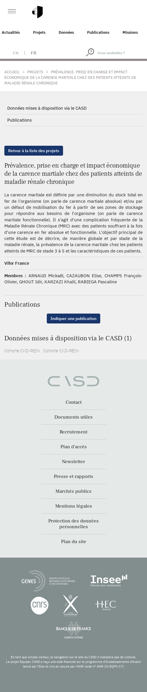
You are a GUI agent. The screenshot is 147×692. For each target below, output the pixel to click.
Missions (130, 32)
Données (66, 32)
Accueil (12, 72)
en (16, 53)
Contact (74, 402)
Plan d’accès (73, 447)
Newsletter (73, 461)
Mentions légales (73, 506)
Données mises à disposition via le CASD (47, 108)
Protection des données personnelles (73, 524)
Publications (98, 32)
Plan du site (73, 541)
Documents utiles (73, 417)
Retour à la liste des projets (33, 150)
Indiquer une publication (73, 318)
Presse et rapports (73, 476)
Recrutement (73, 432)
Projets (39, 32)
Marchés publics (73, 491)
